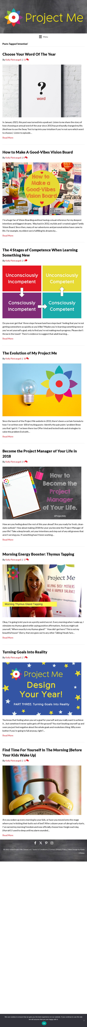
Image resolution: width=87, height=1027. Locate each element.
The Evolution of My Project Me (29, 353)
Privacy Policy (61, 849)
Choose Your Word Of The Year (29, 54)
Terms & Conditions (40, 849)
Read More (7, 137)
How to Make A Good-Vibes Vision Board (37, 152)
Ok (44, 1023)
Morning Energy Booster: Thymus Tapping (38, 554)
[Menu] (43, 36)
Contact (52, 849)
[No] (84, 1020)
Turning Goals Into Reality (24, 652)
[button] (35, 843)
